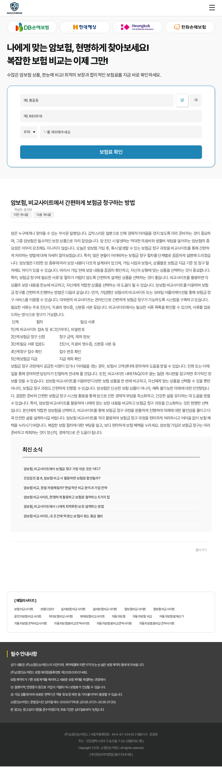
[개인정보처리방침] (101, 755)
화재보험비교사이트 (92, 617)
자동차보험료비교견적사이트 (72, 624)
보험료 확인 (111, 152)
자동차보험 (118, 617)
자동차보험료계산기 (171, 617)
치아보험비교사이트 (61, 617)
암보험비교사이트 (135, 609)
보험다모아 (47, 609)
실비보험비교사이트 (73, 609)
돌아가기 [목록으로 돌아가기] (201, 551)
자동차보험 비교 (142, 617)
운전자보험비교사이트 (28, 617)
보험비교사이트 (24, 609)
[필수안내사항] (123, 755)
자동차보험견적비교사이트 (30, 624)
